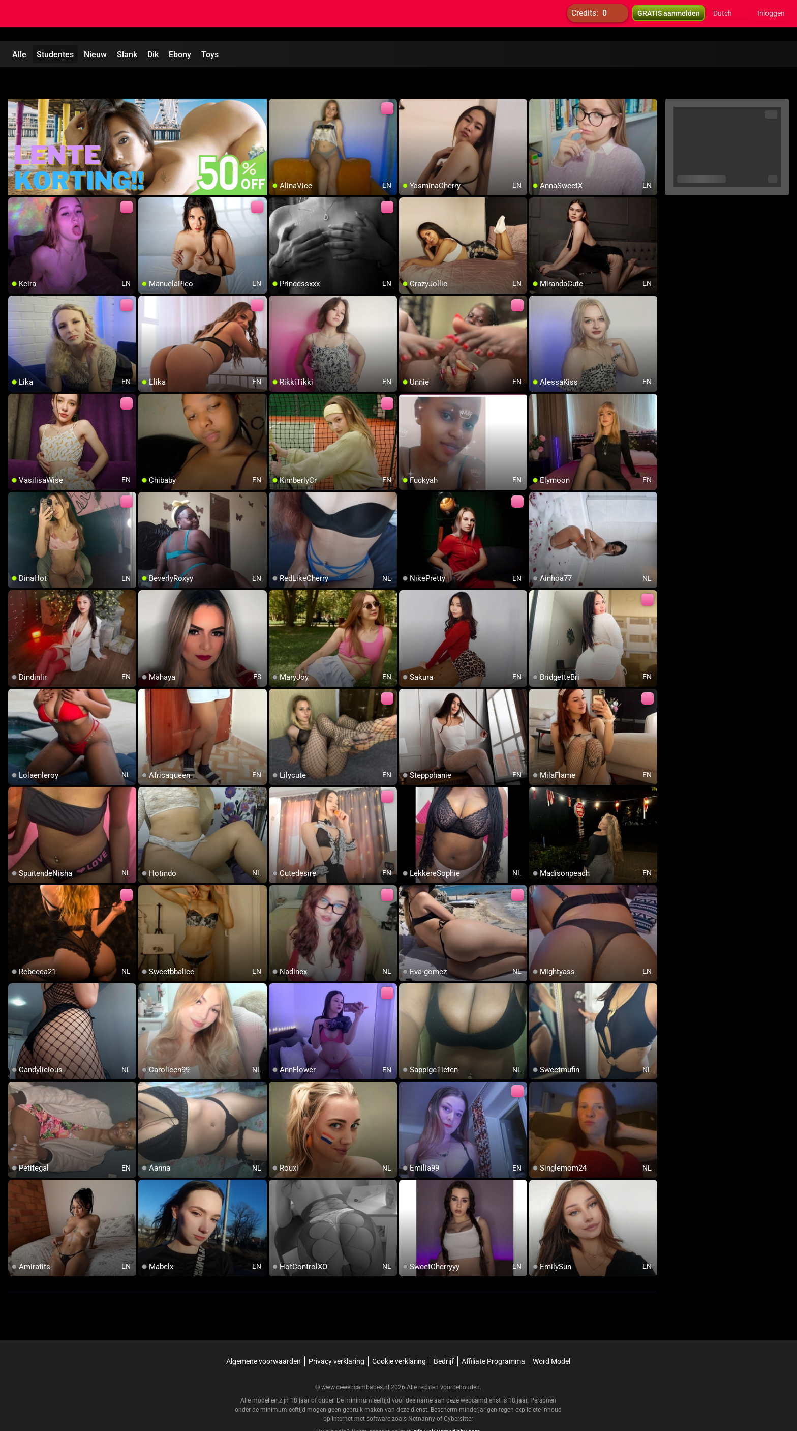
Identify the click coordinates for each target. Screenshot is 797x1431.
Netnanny (422, 1392)
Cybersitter (458, 1392)
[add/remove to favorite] (277, 81)
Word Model (551, 1335)
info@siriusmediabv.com (446, 1406)
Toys (210, 55)
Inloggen (771, 20)
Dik (153, 55)
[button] (729, 20)
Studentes (55, 55)
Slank (127, 55)
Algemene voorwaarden (263, 1335)
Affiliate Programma (493, 1335)
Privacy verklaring (336, 1335)
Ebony (180, 55)
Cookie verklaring (399, 1335)
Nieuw (95, 55)
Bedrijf (444, 1335)
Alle (19, 55)
